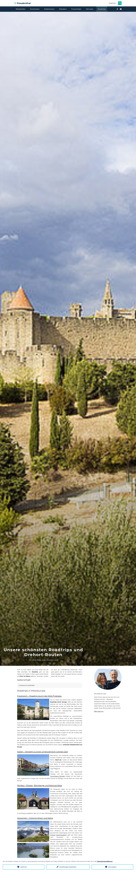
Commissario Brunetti (57, 776)
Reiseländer (21, 9)
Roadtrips (102, 9)
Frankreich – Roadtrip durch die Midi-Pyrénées (39, 696)
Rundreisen (35, 9)
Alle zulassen (112, 867)
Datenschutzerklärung (104, 861)
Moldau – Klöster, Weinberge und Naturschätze (39, 785)
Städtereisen (49, 9)
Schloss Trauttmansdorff (58, 835)
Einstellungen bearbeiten (68, 867)
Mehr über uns (98, 711)
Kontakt (112, 3)
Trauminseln (76, 9)
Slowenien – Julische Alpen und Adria (35, 818)
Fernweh (89, 9)
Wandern (63, 9)
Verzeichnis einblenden (27, 685)
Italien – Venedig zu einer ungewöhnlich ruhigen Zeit (42, 752)
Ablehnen (23, 867)
